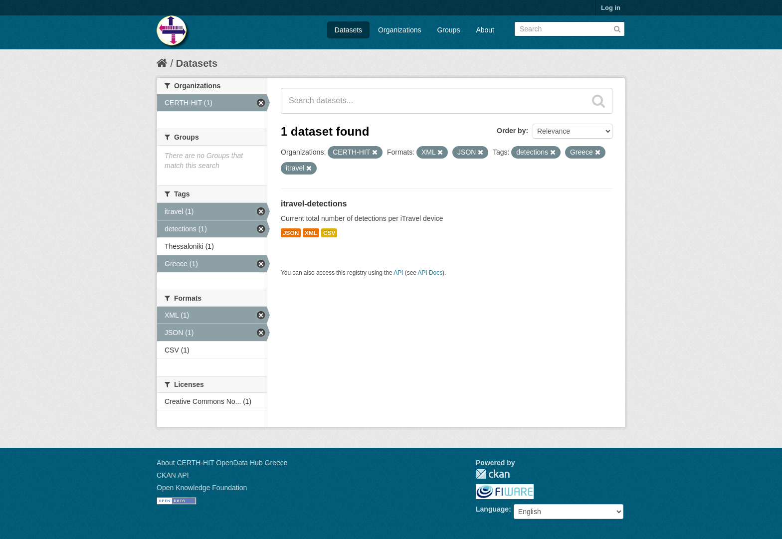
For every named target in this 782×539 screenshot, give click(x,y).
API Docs (430, 272)
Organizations (399, 30)
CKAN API (173, 475)
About (485, 30)
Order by (511, 131)
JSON (291, 232)
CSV (329, 232)
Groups (448, 30)
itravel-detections (314, 203)
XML (311, 232)
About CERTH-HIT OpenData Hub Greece (222, 463)
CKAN (493, 474)
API (398, 272)
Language (492, 509)
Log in (610, 7)
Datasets (348, 30)
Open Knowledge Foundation (202, 488)
